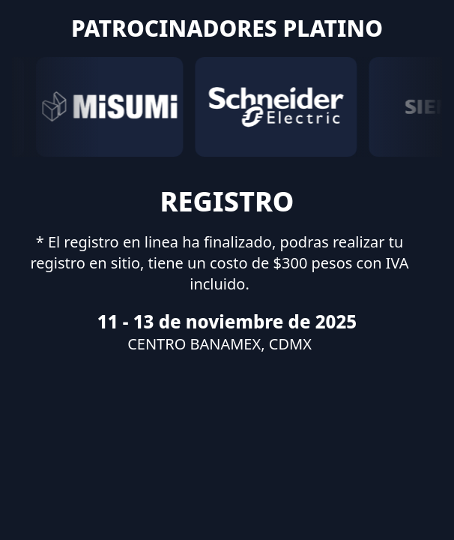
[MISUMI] (109, 107)
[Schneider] (276, 107)
